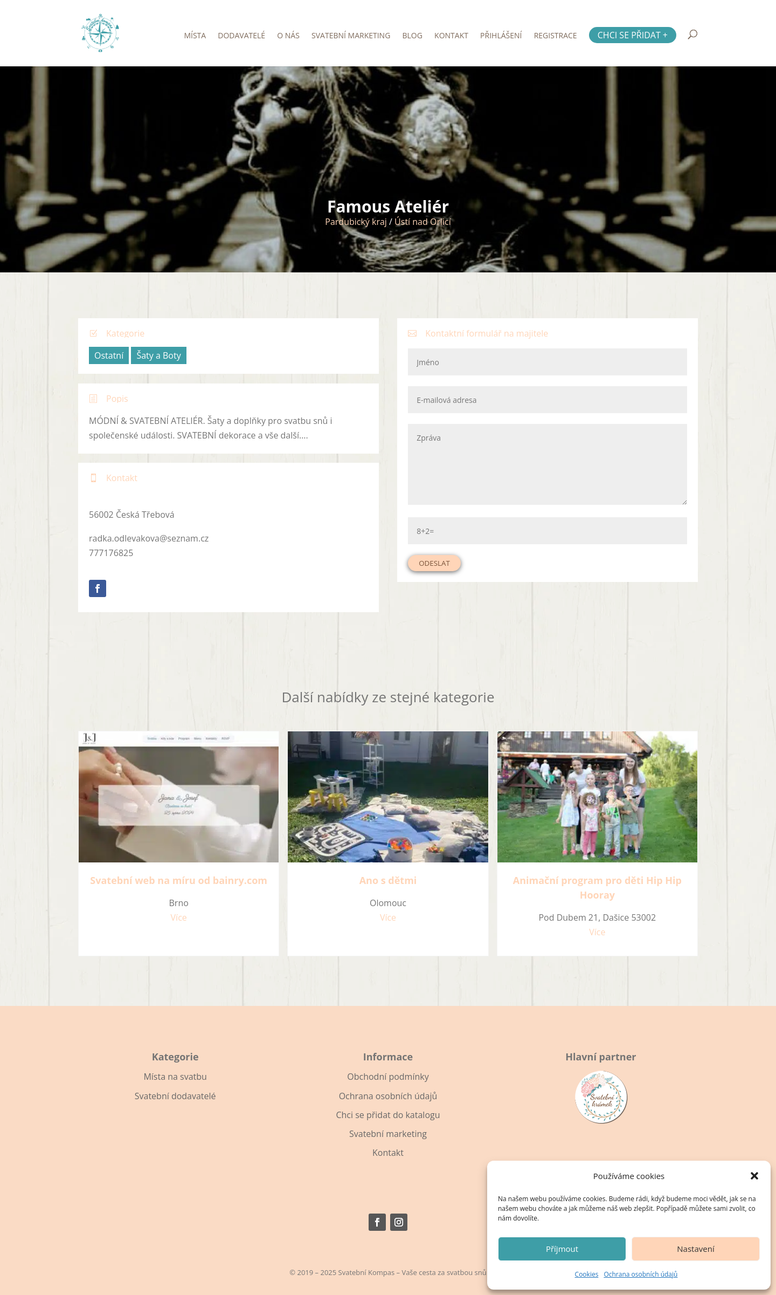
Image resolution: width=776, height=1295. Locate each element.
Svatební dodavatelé (175, 1096)
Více (179, 917)
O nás (288, 36)
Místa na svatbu (174, 1076)
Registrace (555, 36)
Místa (195, 36)
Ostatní (108, 355)
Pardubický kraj (356, 222)
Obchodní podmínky (387, 1076)
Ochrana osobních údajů (640, 1274)
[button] (754, 1175)
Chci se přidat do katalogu (388, 1115)
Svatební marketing (350, 36)
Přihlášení (501, 36)
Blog (412, 36)
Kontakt (451, 36)
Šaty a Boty (158, 355)
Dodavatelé (241, 36)
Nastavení (695, 1248)
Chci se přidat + (633, 35)
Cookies (587, 1274)
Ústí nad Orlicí (422, 222)
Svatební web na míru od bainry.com (178, 880)
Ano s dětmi (388, 880)
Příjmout (562, 1248)
